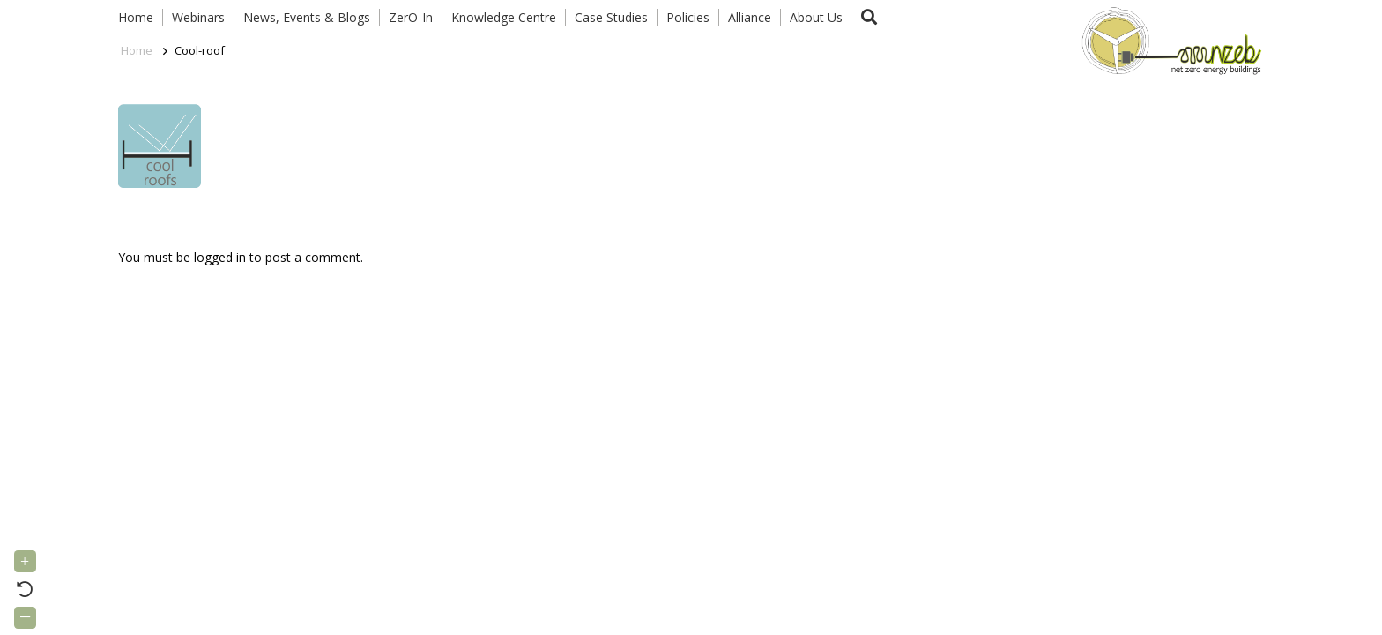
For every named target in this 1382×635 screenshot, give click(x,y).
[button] (869, 17)
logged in (220, 257)
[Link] (1168, 39)
